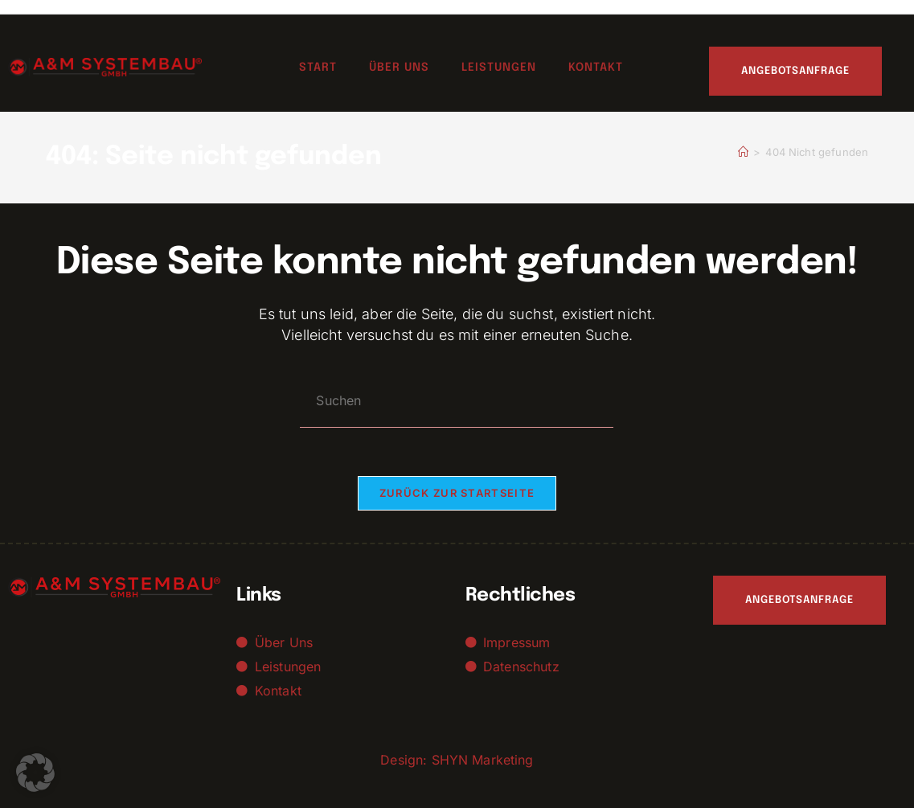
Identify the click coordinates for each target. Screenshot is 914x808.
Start (318, 67)
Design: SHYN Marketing (456, 760)
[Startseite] (743, 152)
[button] (35, 772)
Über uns (399, 67)
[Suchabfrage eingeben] (456, 401)
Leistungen (498, 67)
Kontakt (595, 67)
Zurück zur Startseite (457, 492)
